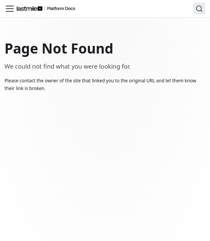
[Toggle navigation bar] (10, 9)
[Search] (199, 9)
